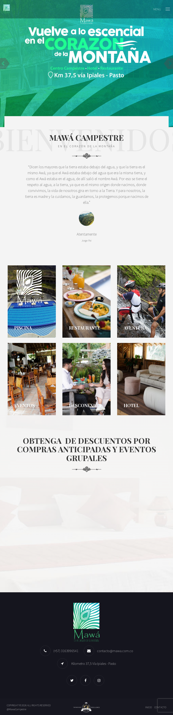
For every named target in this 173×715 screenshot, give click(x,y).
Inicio (148, 707)
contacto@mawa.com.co (115, 651)
